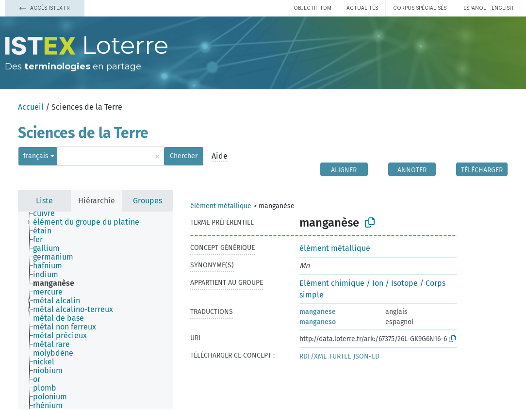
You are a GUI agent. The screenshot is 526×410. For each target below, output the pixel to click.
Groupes (147, 200)
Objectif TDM (312, 8)
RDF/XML (313, 356)
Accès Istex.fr (44, 8)
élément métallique (220, 206)
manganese (317, 312)
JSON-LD (366, 356)
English (502, 8)
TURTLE (340, 356)
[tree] (95, 310)
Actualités (362, 8)
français (36, 156)
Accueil (31, 107)
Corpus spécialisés (419, 8)
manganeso (317, 322)
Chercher (183, 156)
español (474, 8)
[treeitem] (48, 213)
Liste (44, 200)
